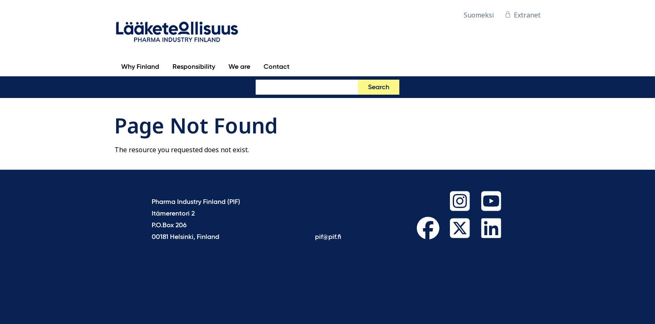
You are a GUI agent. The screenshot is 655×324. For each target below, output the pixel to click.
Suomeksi (479, 15)
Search (378, 87)
